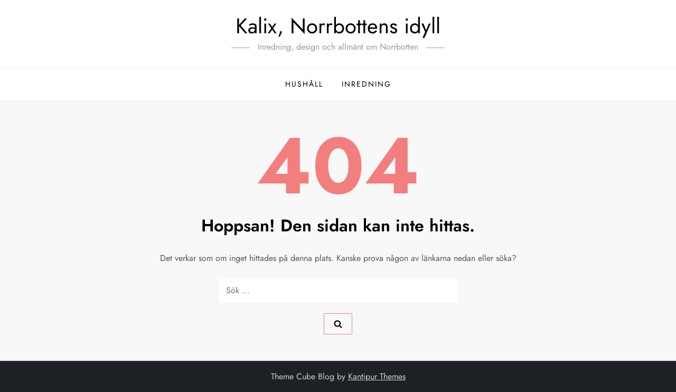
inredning (366, 84)
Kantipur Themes (377, 376)
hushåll (304, 84)
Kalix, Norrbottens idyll (338, 26)
